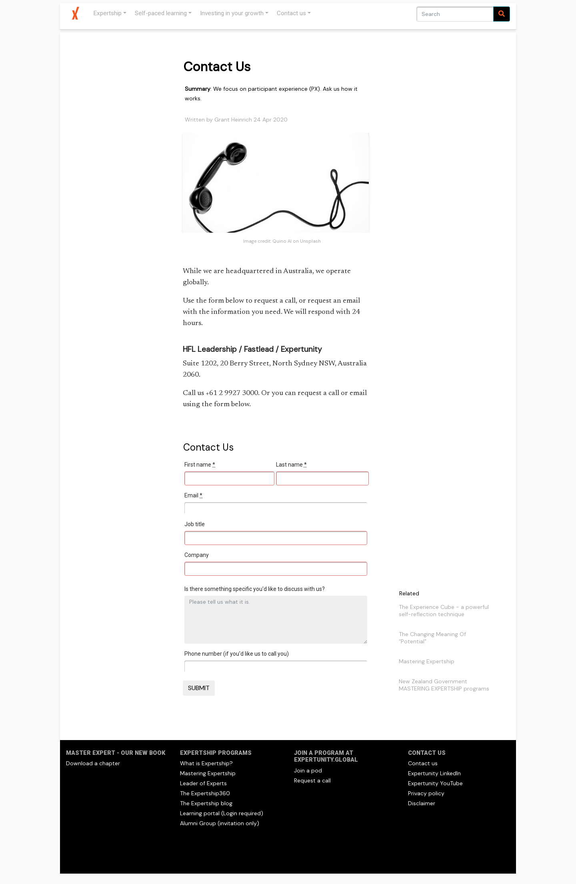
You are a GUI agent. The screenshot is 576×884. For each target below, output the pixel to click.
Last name (291, 464)
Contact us (291, 13)
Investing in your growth (232, 13)
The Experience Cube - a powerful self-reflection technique (444, 610)
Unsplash (310, 241)
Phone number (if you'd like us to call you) (236, 654)
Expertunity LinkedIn (434, 773)
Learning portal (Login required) (221, 813)
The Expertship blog (206, 803)
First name (199, 464)
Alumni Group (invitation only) (219, 823)
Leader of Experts (203, 783)
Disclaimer (421, 803)
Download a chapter (93, 763)
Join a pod (308, 770)
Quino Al (282, 241)
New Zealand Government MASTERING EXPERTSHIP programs (444, 685)
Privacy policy (426, 793)
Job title (194, 524)
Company (196, 555)
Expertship (107, 13)
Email (193, 495)
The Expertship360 (205, 793)
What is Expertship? (206, 763)
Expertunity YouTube (435, 783)
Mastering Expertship (426, 661)
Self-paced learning (161, 13)
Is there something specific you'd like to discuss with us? (254, 589)
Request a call (312, 780)
